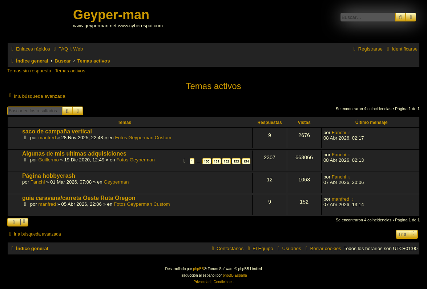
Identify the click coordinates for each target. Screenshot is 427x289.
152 (226, 161)
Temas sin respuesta (29, 70)
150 (206, 161)
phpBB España (235, 275)
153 (236, 161)
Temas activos (70, 70)
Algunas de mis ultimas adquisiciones (74, 153)
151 (216, 161)
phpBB (198, 269)
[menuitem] (60, 49)
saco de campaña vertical (57, 131)
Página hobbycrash (48, 176)
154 (246, 161)
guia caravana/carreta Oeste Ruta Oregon (78, 198)
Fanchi (339, 132)
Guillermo (48, 159)
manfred (47, 137)
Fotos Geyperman (135, 159)
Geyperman (116, 182)
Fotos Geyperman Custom (143, 137)
